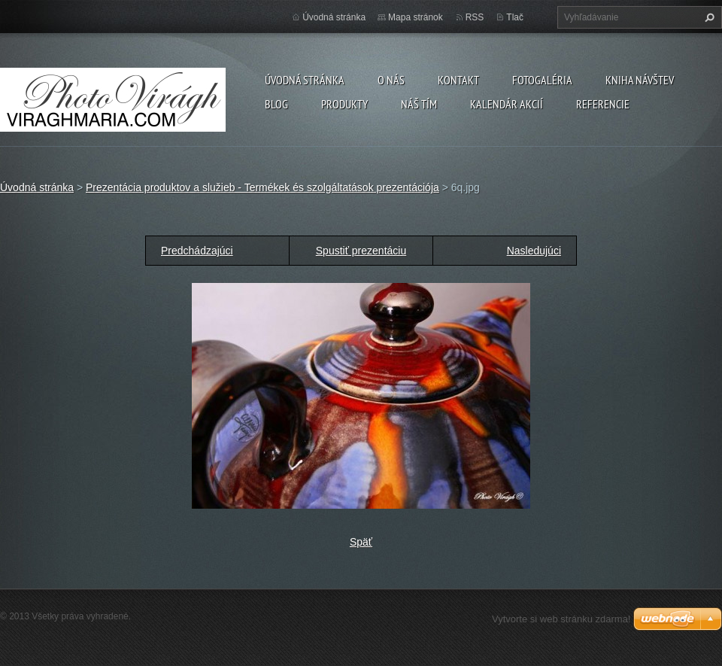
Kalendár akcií (506, 103)
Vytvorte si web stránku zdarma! (561, 619)
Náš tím (419, 103)
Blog (276, 103)
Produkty (344, 103)
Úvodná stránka (304, 79)
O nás (391, 79)
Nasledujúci (534, 251)
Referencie (602, 103)
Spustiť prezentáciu (361, 251)
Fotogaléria (542, 79)
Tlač (514, 17)
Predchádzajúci (197, 251)
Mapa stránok (415, 17)
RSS (475, 17)
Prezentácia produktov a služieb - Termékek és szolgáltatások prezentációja (262, 187)
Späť (361, 542)
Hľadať (707, 17)
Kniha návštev (639, 79)
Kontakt (458, 79)
